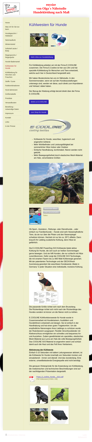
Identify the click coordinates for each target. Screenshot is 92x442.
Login (85, 435)
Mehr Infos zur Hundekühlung (42, 57)
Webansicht (82, 437)
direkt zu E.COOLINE (39, 102)
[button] (51, 208)
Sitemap (22, 435)
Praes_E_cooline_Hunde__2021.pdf (49, 377)
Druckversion (11, 435)
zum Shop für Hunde (38, 112)
